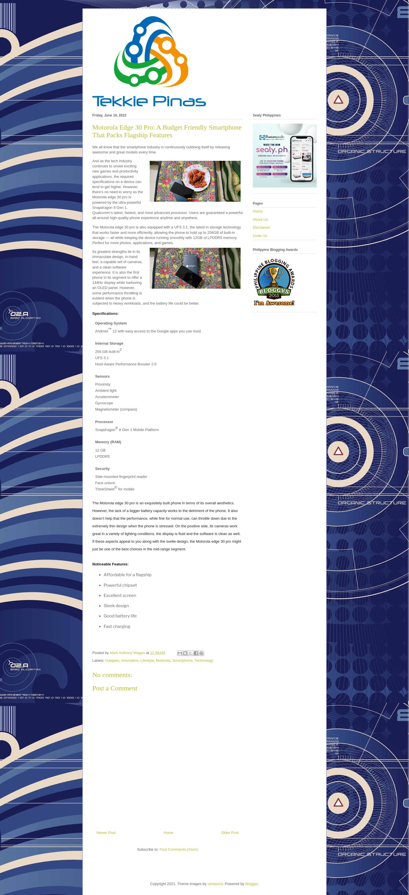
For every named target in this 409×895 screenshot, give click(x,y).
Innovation (129, 660)
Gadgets (112, 660)
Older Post (230, 833)
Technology (204, 660)
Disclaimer (261, 227)
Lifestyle (147, 660)
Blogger (251, 884)
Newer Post (106, 833)
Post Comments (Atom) (179, 849)
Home (169, 833)
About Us (260, 219)
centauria (215, 884)
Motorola (163, 660)
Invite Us (260, 236)
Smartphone (182, 660)
